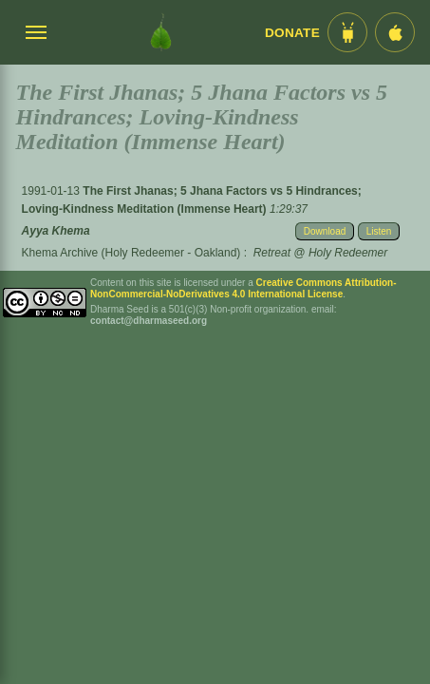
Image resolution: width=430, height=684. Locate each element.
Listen (379, 231)
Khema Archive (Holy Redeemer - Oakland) (131, 252)
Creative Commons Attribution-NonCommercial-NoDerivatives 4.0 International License (243, 288)
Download (325, 231)
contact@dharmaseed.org (148, 320)
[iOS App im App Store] (395, 32)
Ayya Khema (56, 231)
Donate (292, 33)
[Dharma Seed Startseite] (161, 32)
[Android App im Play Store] (347, 32)
